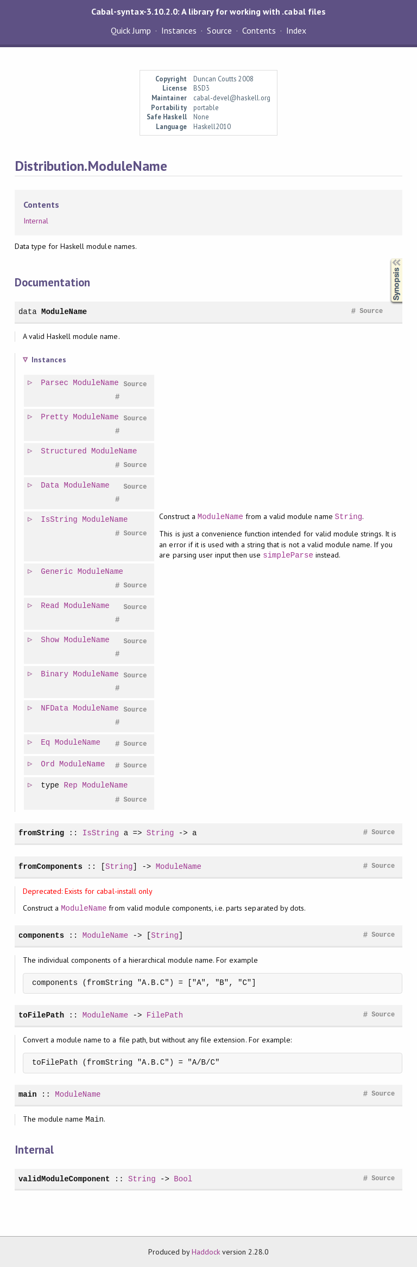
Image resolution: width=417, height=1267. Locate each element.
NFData (55, 708)
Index (296, 30)
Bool (183, 1179)
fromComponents (50, 866)
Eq (45, 743)
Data (50, 486)
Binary (55, 674)
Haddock (206, 1252)
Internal (35, 221)
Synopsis (388, 258)
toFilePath (41, 1015)
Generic (57, 572)
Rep (71, 785)
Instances (179, 30)
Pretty (55, 417)
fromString (41, 833)
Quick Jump (131, 30)
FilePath (165, 1015)
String (349, 516)
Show (50, 640)
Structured (64, 451)
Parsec (55, 383)
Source (219, 30)
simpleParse (288, 555)
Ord (48, 764)
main (27, 1094)
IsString (59, 520)
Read (50, 606)
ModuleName (64, 311)
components (41, 935)
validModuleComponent (64, 1179)
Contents (259, 30)
